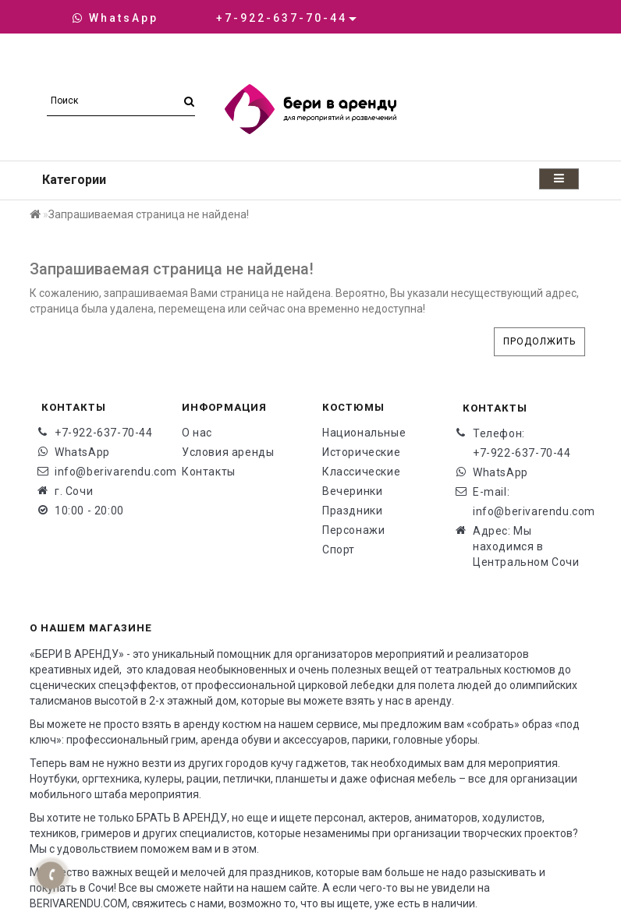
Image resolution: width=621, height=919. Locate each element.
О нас (197, 432)
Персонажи (353, 530)
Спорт (338, 549)
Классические (361, 471)
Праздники (352, 510)
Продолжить (539, 341)
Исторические (361, 452)
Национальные (364, 432)
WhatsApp (115, 18)
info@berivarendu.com (106, 471)
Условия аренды (228, 452)
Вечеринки (352, 491)
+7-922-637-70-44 (104, 432)
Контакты (209, 471)
